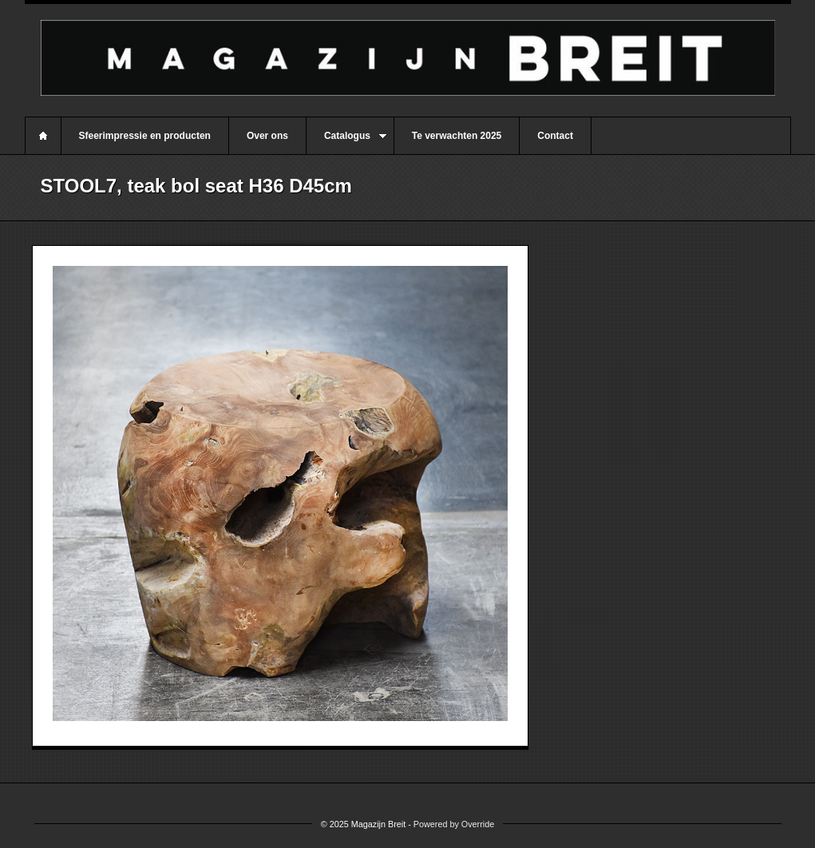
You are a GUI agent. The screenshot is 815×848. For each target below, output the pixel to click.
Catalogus (346, 142)
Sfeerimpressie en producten (145, 135)
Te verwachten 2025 (457, 135)
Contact (555, 135)
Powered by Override (453, 824)
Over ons (267, 135)
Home (43, 135)
